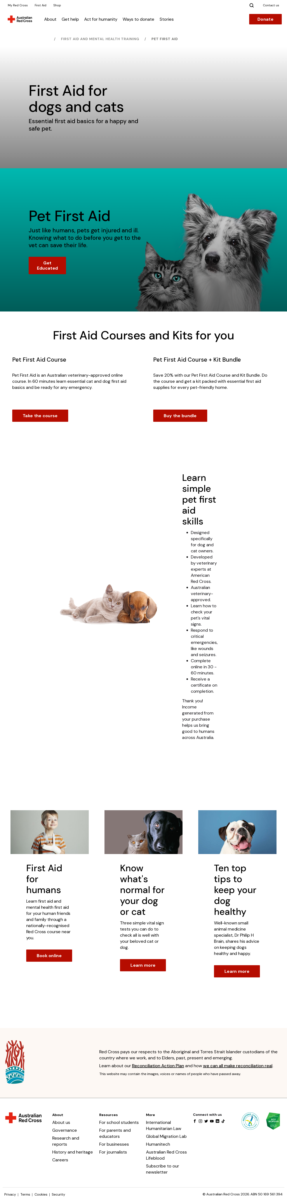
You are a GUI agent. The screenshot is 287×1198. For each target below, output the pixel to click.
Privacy (10, 1194)
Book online (49, 955)
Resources (108, 1115)
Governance (64, 1130)
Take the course (40, 416)
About (50, 19)
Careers (60, 1160)
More (150, 1115)
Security (58, 1194)
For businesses (114, 1144)
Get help (70, 19)
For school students (119, 1122)
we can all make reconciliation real (237, 1066)
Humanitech (158, 1144)
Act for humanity (100, 19)
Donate (265, 19)
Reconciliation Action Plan (158, 1066)
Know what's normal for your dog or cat (142, 890)
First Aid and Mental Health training (100, 39)
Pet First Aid (164, 39)
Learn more (142, 965)
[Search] (251, 5)
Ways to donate (138, 19)
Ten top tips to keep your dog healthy (235, 890)
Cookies (41, 1194)
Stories (167, 19)
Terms (25, 1194)
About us (61, 1122)
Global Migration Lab (166, 1136)
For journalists (113, 1152)
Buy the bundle (180, 416)
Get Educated (47, 265)
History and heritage (72, 1152)
